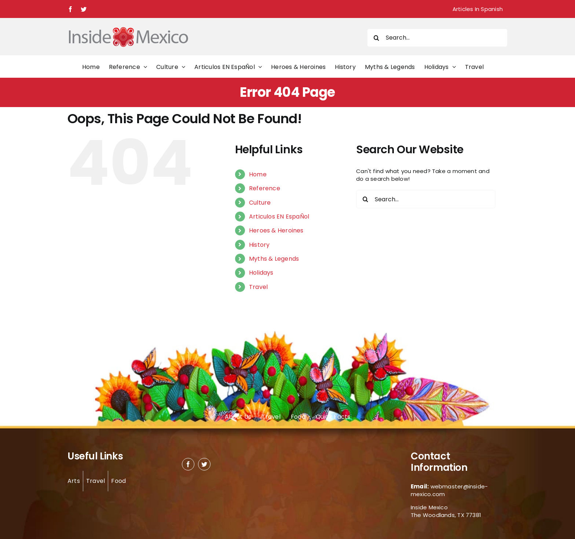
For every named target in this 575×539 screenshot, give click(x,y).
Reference (264, 188)
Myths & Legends (274, 258)
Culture (260, 202)
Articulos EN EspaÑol (279, 216)
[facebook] (188, 464)
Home (258, 174)
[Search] (376, 38)
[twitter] (204, 464)
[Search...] (437, 38)
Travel (258, 287)
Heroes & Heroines (276, 230)
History (259, 245)
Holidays (261, 272)
